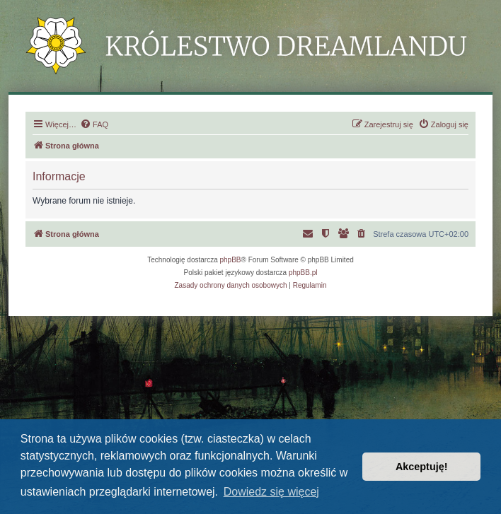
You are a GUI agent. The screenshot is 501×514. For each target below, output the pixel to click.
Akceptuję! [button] (422, 466)
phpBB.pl (303, 272)
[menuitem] (94, 124)
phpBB (230, 260)
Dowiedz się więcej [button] (271, 492)
